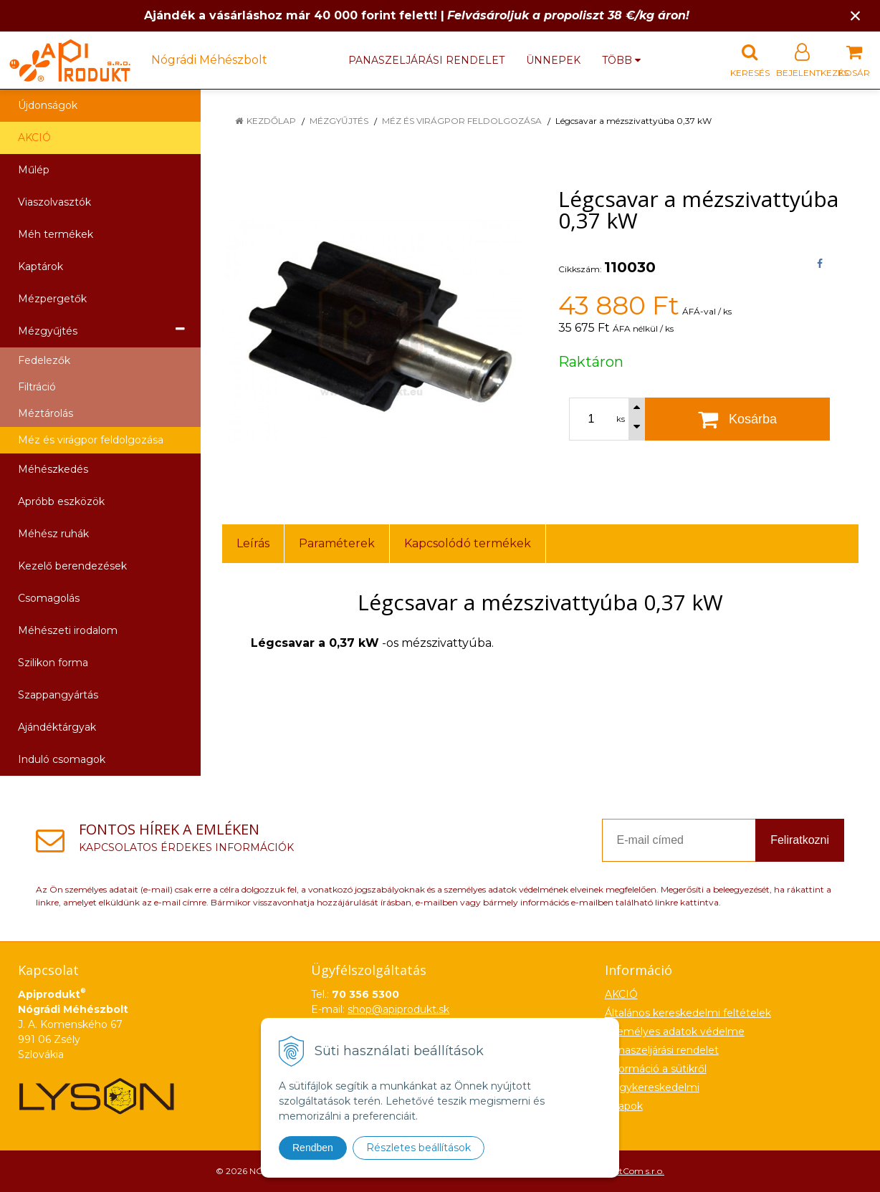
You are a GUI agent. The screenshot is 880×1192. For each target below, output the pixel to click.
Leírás (252, 543)
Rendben (312, 1147)
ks (620, 419)
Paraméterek (337, 543)
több (621, 60)
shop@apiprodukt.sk (398, 1009)
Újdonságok (47, 105)
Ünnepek (553, 60)
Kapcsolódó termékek (467, 543)
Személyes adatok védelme (675, 1031)
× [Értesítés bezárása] (855, 15)
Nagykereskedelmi (652, 1087)
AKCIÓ (34, 137)
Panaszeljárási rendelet (426, 60)
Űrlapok (624, 1106)
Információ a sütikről (656, 1068)
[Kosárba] (737, 419)
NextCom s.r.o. (634, 1170)
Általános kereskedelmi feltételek (688, 1012)
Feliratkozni (799, 840)
